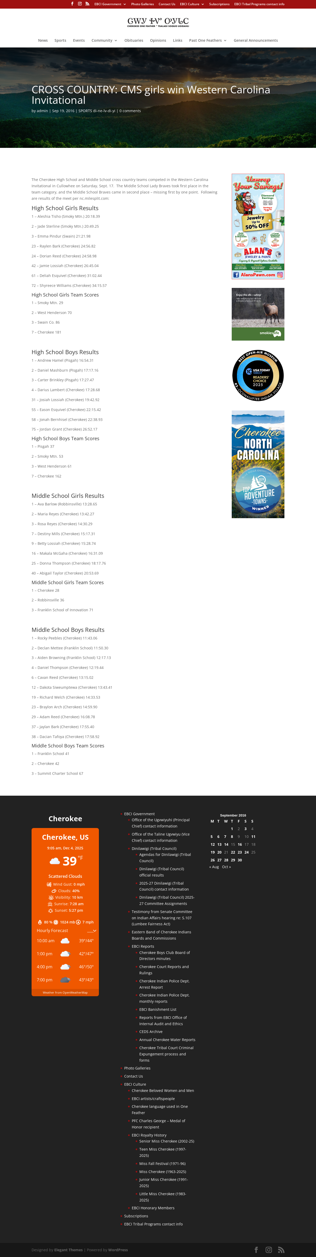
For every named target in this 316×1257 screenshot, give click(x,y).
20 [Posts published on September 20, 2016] (219, 852)
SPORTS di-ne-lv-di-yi (97, 110)
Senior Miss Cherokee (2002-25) (166, 1141)
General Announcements (256, 41)
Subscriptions (219, 4)
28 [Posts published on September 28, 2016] (226, 859)
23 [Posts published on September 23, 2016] (240, 852)
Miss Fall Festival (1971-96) (162, 1163)
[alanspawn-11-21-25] (258, 277)
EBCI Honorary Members (153, 1207)
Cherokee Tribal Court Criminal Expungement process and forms (166, 1054)
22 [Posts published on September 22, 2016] (233, 852)
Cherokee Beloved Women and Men (163, 1090)
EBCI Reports (143, 946)
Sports (60, 41)
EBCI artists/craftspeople (153, 1098)
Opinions (158, 41)
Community (102, 41)
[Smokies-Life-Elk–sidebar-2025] (258, 339)
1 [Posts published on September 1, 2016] (232, 828)
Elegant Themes (68, 1249)
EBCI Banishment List (157, 1009)
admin (42, 110)
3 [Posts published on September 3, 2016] (246, 828)
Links (177, 41)
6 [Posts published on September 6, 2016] (218, 836)
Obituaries (133, 41)
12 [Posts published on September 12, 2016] (213, 844)
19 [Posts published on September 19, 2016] (213, 852)
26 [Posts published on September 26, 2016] (213, 859)
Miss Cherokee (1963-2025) (162, 1171)
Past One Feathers (205, 41)
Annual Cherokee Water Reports (167, 1039)
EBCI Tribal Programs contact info (259, 4)
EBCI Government (107, 4)
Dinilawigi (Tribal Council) (154, 848)
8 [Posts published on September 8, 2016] (232, 836)
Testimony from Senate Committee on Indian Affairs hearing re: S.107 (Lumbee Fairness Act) (162, 918)
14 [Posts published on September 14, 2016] (226, 844)
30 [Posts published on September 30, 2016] (240, 859)
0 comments (130, 110)
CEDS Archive (151, 1031)
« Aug (214, 866)
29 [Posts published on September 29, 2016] (233, 859)
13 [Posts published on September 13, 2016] (219, 844)
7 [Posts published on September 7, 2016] (225, 836)
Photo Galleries (142, 4)
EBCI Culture (189, 4)
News (43, 41)
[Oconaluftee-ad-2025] (258, 400)
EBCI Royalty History (149, 1135)
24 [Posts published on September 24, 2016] (247, 852)
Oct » (226, 866)
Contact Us (167, 4)
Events (79, 41)
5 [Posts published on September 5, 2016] (212, 836)
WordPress (118, 1249)
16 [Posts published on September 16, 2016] (240, 844)
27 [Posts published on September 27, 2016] (219, 859)
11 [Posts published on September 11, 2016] (253, 836)
